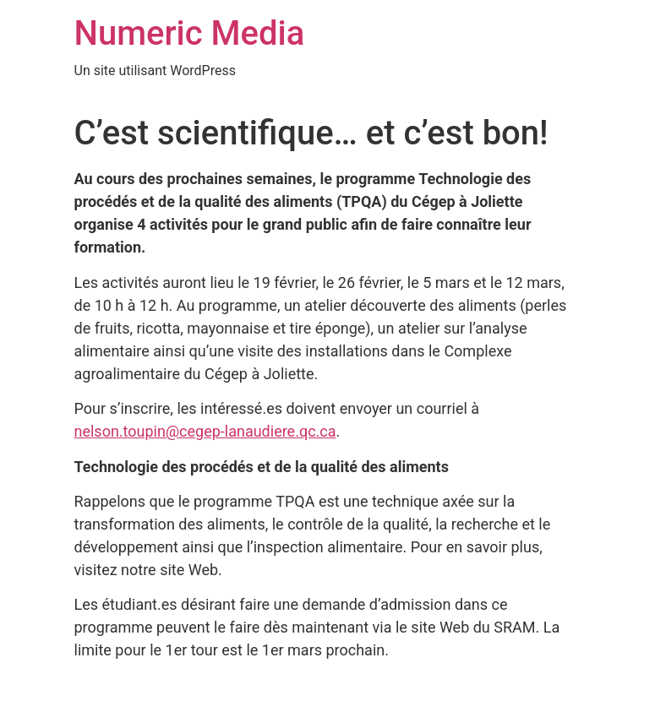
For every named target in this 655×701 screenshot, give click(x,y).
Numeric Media (189, 33)
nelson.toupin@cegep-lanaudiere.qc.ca (205, 431)
